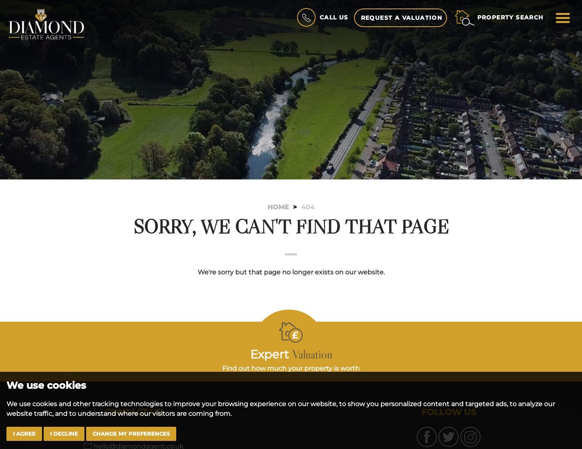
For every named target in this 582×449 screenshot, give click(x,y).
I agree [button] (24, 434)
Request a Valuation (402, 17)
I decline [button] (64, 434)
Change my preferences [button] (131, 434)
